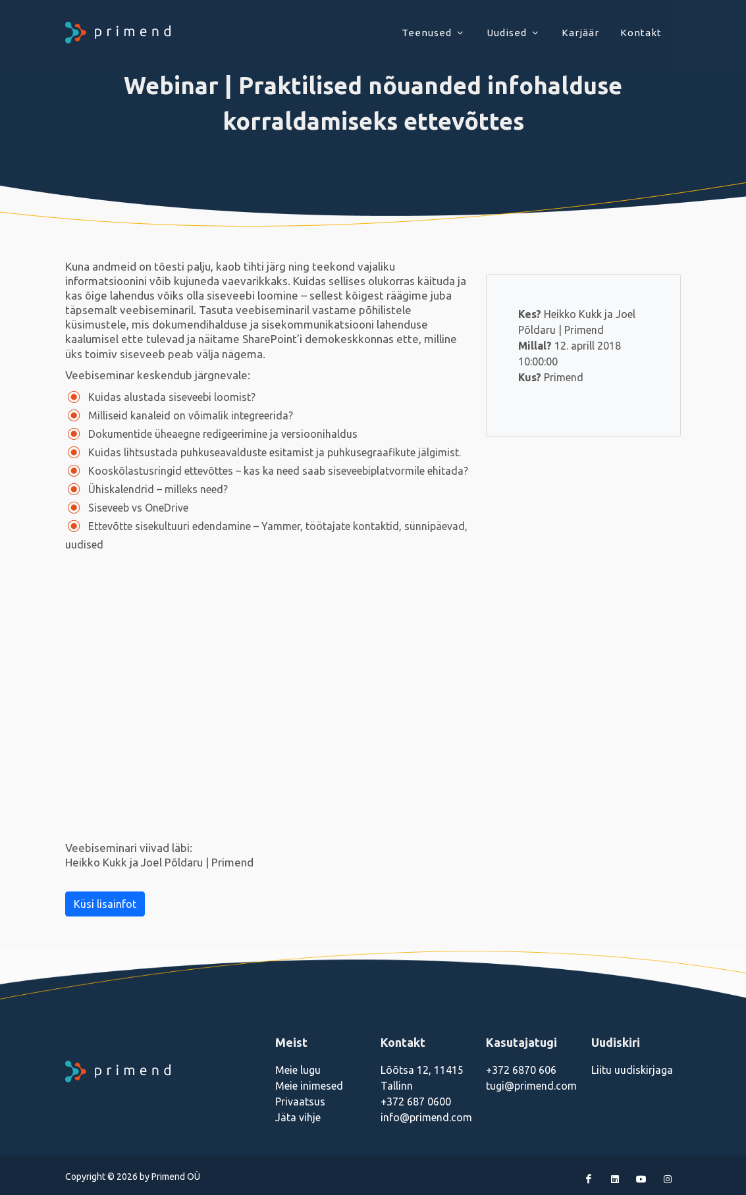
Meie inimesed (309, 1086)
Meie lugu (298, 1070)
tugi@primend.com (531, 1086)
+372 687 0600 (416, 1101)
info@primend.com (426, 1117)
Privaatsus (300, 1101)
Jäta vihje (298, 1117)
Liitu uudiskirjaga (632, 1070)
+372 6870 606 (521, 1070)
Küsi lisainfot (105, 904)
